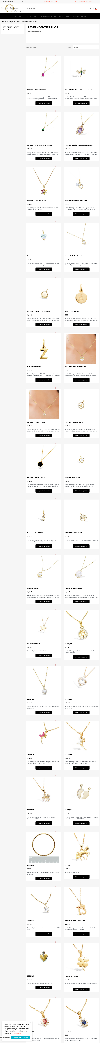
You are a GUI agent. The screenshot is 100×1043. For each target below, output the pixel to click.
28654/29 (68, 755)
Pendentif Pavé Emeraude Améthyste (78, 145)
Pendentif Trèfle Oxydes (36, 422)
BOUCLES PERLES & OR (80, 16)
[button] (43, 103)
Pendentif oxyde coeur (35, 256)
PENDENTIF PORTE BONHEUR (75, 921)
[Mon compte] (90, 9)
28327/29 (30, 921)
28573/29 (68, 810)
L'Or (55, 16)
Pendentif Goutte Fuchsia (36, 90)
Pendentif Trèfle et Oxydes (74, 422)
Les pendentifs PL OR (11, 28)
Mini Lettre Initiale (34, 367)
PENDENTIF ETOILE (33, 644)
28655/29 (30, 755)
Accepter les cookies (20, 1038)
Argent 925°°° (18, 16)
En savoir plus (16, 1033)
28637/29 (30, 810)
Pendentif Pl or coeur (72, 477)
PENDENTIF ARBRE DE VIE (73, 533)
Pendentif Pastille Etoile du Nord (39, 311)
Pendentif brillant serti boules (76, 256)
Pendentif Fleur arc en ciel (36, 201)
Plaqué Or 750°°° (32, 16)
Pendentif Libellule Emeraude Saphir (78, 90)
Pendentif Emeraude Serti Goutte (39, 145)
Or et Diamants (46, 16)
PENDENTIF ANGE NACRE (73, 588)
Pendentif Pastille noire (35, 477)
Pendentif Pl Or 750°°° (35, 533)
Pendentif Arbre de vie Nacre (75, 367)
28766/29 (68, 699)
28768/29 (68, 644)
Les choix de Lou (65, 16)
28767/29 (30, 699)
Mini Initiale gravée (72, 311)
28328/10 (30, 865)
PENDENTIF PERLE (33, 588)
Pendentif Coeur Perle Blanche (76, 201)
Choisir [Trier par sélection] (86, 47)
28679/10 (68, 865)
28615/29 (68, 1031)
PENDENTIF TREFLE (71, 976)
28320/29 (30, 976)
